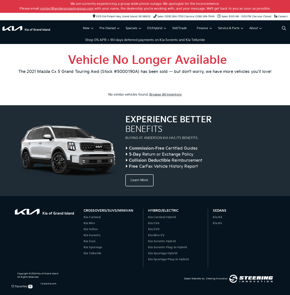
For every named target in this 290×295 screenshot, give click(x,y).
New (86, 28)
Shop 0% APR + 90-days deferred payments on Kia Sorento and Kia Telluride (145, 40)
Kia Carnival (92, 217)
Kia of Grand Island (47, 273)
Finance (202, 28)
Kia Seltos (91, 229)
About (253, 28)
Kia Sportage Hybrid (162, 253)
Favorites (22, 286)
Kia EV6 (153, 223)
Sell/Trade (179, 28)
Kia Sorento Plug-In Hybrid (167, 247)
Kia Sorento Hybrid (162, 241)
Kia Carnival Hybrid (162, 217)
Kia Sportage (93, 247)
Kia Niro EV (156, 235)
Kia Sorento (92, 235)
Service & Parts (228, 28)
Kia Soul (89, 241)
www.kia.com (49, 283)
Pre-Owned (107, 28)
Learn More (139, 180)
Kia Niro (89, 223)
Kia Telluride (92, 253)
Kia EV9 (153, 229)
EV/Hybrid (154, 28)
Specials (131, 28)
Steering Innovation (217, 278)
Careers (281, 16)
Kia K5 (217, 223)
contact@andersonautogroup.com (67, 9)
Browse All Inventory (165, 95)
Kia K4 (217, 217)
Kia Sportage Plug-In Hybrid (168, 259)
